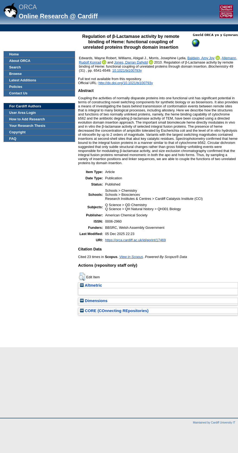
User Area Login (22, 113)
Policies (15, 87)
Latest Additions (22, 80)
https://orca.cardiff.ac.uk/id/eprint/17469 (135, 240)
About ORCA (19, 61)
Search (15, 67)
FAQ (12, 139)
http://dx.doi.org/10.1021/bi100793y (125, 83)
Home (14, 54)
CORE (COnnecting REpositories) (114, 311)
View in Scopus (131, 257)
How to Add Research (27, 119)
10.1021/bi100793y (127, 70)
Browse (15, 74)
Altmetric (91, 285)
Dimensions (94, 301)
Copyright (17, 132)
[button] (82, 277)
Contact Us (18, 93)
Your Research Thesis (27, 126)
